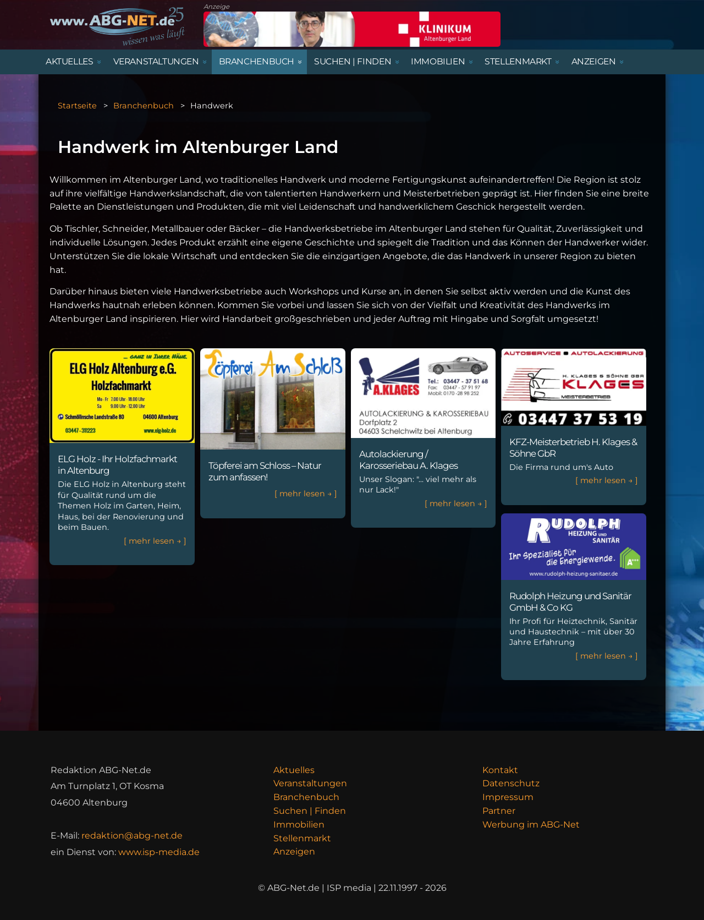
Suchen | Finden (309, 811)
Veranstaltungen (310, 783)
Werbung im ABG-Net (531, 824)
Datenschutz (511, 783)
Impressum (508, 797)
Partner (498, 811)
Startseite (77, 106)
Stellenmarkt (302, 838)
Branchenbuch (143, 106)
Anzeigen (294, 851)
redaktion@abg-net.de (132, 835)
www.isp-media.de (159, 852)
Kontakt (500, 770)
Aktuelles (294, 770)
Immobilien (298, 824)
